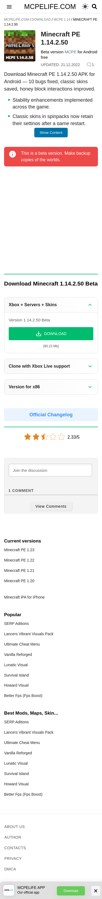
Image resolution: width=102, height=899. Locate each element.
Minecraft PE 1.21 (19, 570)
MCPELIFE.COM (50, 6)
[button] (9, 6)
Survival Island (16, 675)
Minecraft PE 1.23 (19, 550)
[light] (85, 6)
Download (71, 891)
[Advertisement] (51, 221)
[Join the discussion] (50, 470)
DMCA (10, 869)
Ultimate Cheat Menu (22, 644)
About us (14, 826)
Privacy (13, 858)
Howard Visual (16, 685)
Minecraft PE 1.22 (19, 560)
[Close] (95, 891)
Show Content (51, 133)
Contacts (15, 848)
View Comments (51, 506)
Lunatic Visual (16, 665)
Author (12, 837)
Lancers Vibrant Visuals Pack (29, 634)
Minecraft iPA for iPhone (24, 597)
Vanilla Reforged (18, 654)
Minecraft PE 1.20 (19, 581)
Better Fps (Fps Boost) (23, 695)
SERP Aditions (16, 623)
